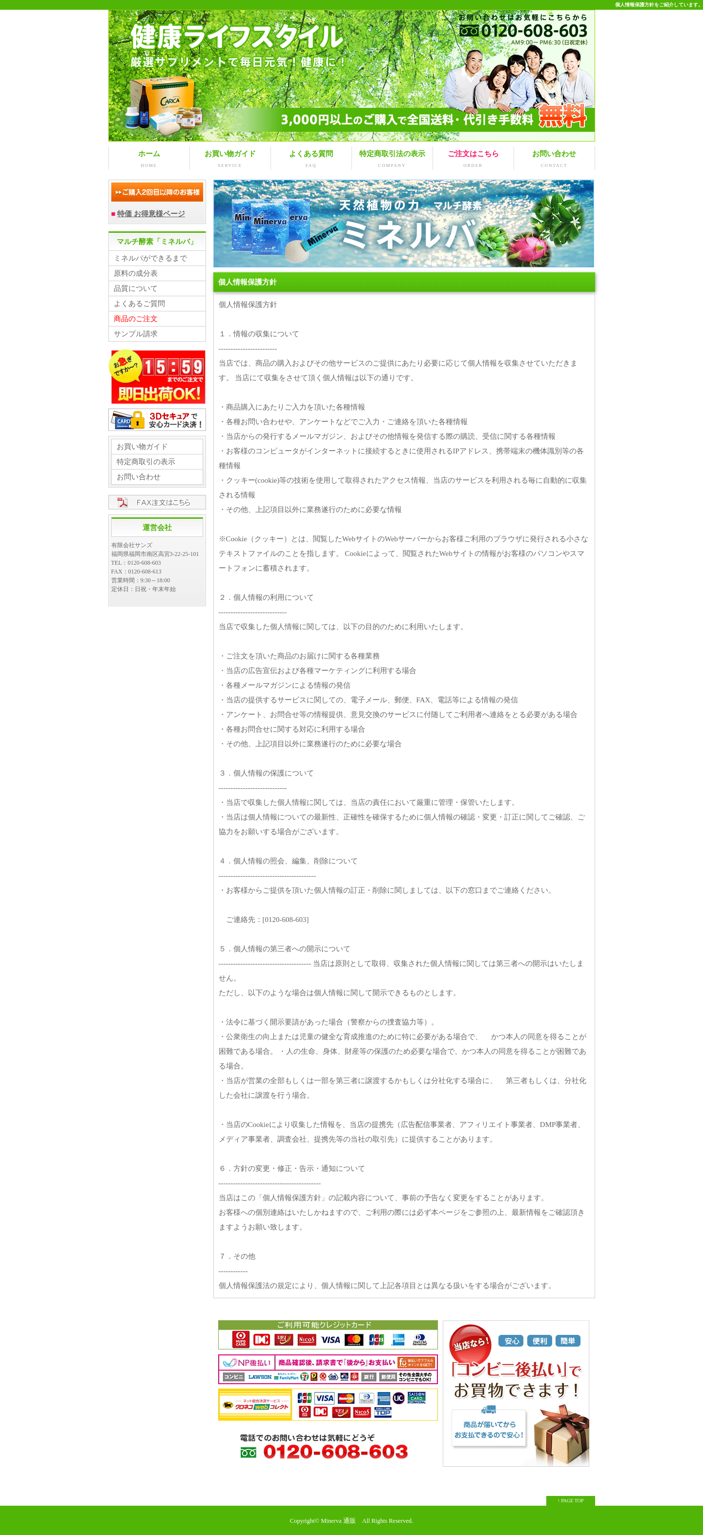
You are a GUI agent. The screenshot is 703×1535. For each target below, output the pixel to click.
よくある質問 (311, 160)
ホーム (149, 160)
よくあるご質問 (139, 303)
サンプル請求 (136, 334)
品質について (136, 288)
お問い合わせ (554, 160)
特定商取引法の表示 (392, 160)
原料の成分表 (136, 273)
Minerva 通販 (338, 1520)
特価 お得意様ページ (151, 214)
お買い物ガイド (230, 160)
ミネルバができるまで (150, 258)
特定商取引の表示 (146, 462)
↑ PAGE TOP (571, 1500)
